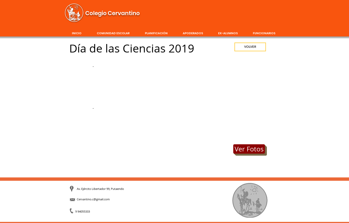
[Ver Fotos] (249, 149)
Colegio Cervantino (112, 13)
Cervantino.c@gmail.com (93, 199)
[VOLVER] (250, 46)
